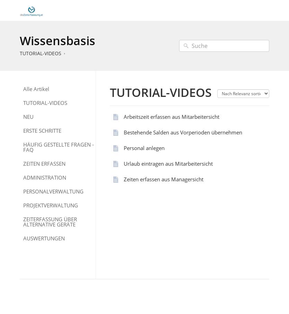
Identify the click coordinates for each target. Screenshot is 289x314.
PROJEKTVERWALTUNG (50, 205)
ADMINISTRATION (44, 177)
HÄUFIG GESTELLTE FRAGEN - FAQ (58, 147)
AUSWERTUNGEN (44, 238)
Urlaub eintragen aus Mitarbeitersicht (168, 163)
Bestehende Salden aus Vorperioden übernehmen (183, 132)
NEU (28, 116)
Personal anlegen (144, 147)
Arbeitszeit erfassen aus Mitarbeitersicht (171, 116)
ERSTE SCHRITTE (42, 130)
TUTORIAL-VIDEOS (40, 53)
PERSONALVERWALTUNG (53, 191)
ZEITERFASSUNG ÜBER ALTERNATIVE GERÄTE (50, 222)
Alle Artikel (36, 89)
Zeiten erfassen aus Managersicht (163, 179)
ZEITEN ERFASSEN (44, 163)
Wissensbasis (57, 41)
